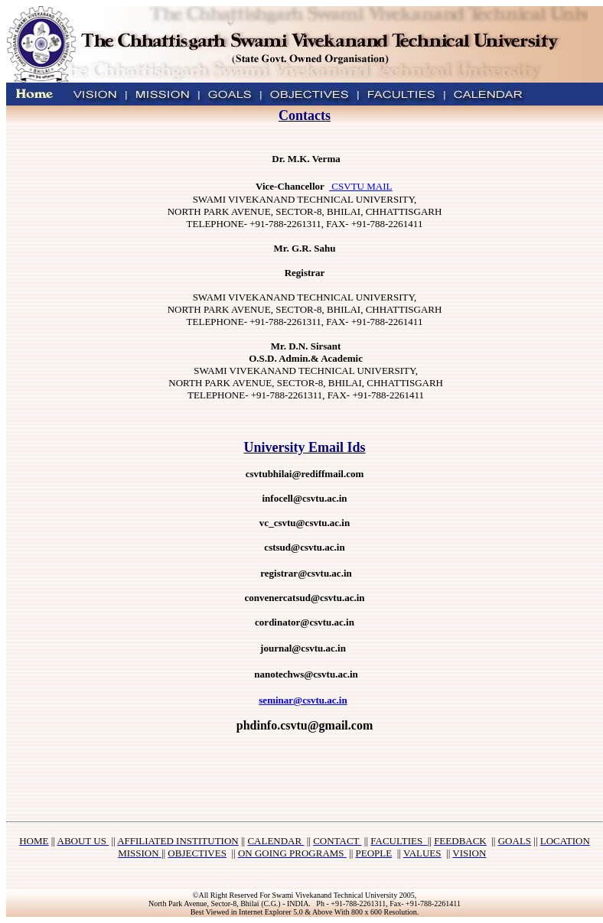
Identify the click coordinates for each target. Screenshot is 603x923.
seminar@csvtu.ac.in (303, 700)
